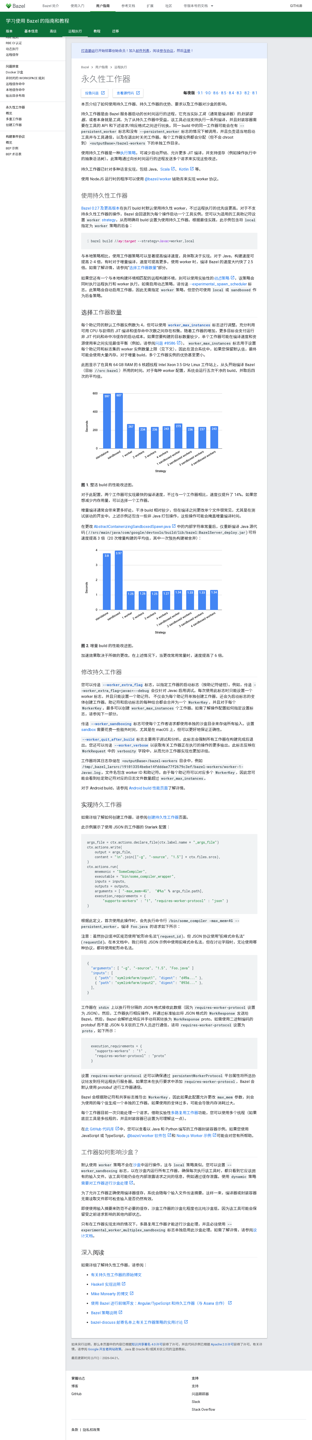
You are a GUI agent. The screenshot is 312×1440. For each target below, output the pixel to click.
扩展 (150, 6)
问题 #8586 (165, 343)
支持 (195, 1386)
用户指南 (101, 67)
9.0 (208, 93)
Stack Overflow (203, 1409)
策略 (221, 278)
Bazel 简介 (51, 6)
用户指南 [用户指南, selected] (103, 6)
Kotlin (184, 169)
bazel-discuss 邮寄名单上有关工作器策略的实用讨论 (137, 1322)
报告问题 (95, 93)
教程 (97, 31)
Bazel (85, 67)
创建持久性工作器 (163, 817)
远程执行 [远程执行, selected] (75, 31)
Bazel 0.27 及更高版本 (100, 208)
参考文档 (128, 6)
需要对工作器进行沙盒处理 (104, 1183)
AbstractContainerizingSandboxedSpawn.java (132, 526)
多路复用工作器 (184, 1112)
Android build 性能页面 (148, 788)
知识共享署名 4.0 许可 (147, 1344)
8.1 (254, 93)
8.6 (215, 93)
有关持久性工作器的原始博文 (116, 1275)
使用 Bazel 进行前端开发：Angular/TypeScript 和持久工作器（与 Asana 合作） (159, 1303)
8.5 (223, 93)
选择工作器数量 (142, 267)
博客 (74, 1386)
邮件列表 (142, 51)
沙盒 (137, 1165)
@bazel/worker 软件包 (146, 1135)
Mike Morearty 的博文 (109, 1294)
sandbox (88, 729)
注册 (187, 51)
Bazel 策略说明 (104, 1313)
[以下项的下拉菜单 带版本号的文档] (214, 6)
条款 (74, 1430)
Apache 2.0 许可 (222, 1344)
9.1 (200, 93)
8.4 (231, 93)
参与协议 (166, 51)
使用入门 (77, 6)
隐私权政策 (91, 1430)
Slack (196, 1402)
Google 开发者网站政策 (104, 1349)
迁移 (115, 31)
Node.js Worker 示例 (193, 1135)
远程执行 (120, 67)
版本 (9, 31)
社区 (168, 6)
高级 (53, 31)
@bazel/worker (158, 179)
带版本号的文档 (196, 6)
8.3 (239, 93)
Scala (165, 169)
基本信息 (31, 31)
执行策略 (128, 153)
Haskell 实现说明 (105, 1284)
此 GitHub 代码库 (99, 1129)
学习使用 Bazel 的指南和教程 (37, 21)
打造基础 (88, 51)
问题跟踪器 (200, 1394)
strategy (109, 220)
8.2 (247, 93)
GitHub (296, 6)
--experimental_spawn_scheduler (218, 284)
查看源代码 (128, 93)
